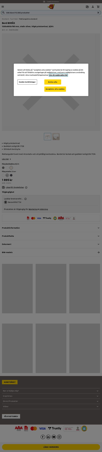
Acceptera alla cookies (55, 89)
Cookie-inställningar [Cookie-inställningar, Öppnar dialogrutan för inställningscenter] (27, 82)
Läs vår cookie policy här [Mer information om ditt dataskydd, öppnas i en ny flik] (58, 75)
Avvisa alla (52, 82)
